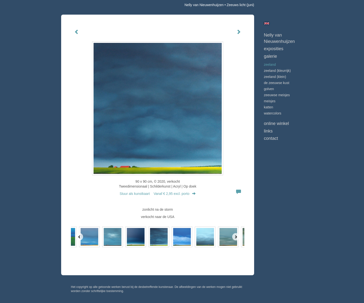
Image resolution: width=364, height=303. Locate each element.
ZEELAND (270, 64)
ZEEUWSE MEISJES (277, 95)
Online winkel (276, 123)
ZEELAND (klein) (275, 77)
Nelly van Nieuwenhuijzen (203, 5)
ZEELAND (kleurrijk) (277, 71)
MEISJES (269, 101)
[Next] (235, 236)
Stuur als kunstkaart (158, 194)
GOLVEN (269, 89)
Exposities (273, 48)
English (266, 23)
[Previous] (79, 236)
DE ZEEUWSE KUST (276, 83)
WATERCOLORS (272, 113)
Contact (271, 138)
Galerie (270, 56)
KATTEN (268, 107)
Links (268, 131)
